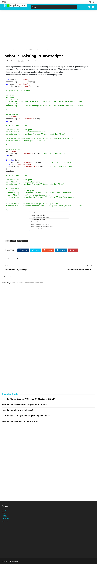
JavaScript (5, 518)
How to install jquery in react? (17, 410)
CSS (3, 513)
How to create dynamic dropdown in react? (24, 405)
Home (6, 49)
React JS (5, 521)
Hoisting (12, 49)
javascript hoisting (23, 49)
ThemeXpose (14, 561)
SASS (4, 2)
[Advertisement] (48, 28)
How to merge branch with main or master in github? (28, 399)
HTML (4, 516)
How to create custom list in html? (20, 421)
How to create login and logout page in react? (26, 416)
